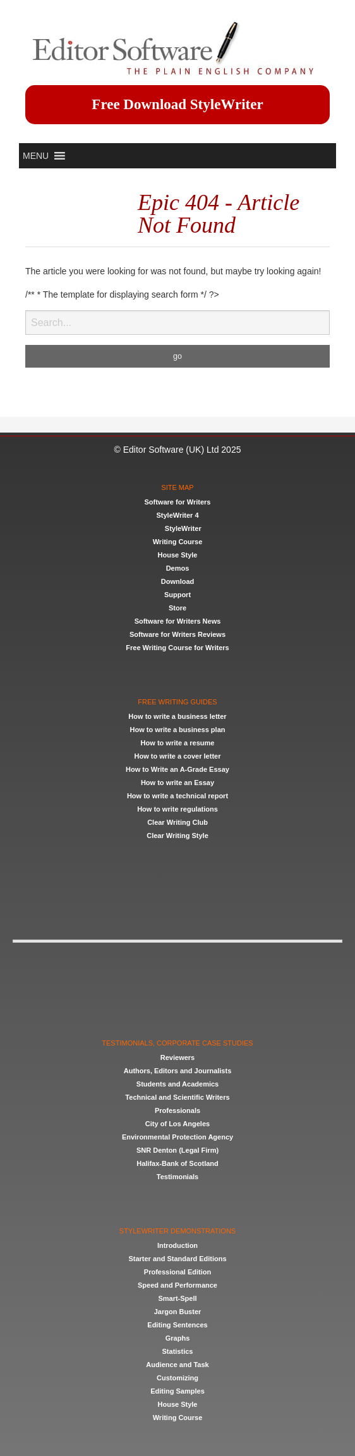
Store (177, 608)
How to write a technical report (177, 796)
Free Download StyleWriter (177, 104)
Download (178, 581)
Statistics (177, 1351)
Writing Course (178, 541)
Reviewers (177, 1057)
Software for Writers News (178, 621)
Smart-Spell (177, 1298)
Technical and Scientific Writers (177, 1097)
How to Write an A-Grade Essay (177, 769)
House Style (178, 555)
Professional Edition (177, 1272)
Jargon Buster (178, 1311)
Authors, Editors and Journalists (178, 1071)
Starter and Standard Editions (177, 1258)
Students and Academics (177, 1084)
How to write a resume (178, 743)
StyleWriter (183, 528)
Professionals (177, 1110)
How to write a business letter (177, 716)
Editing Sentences (177, 1325)
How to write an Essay (177, 782)
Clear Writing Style (177, 835)
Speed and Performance (177, 1285)
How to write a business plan (178, 729)
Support (177, 594)
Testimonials (177, 1176)
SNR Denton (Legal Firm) (177, 1150)
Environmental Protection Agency (177, 1137)
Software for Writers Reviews (177, 634)
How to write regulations (177, 809)
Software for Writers (178, 502)
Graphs (177, 1338)
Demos (178, 568)
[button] (36, 155)
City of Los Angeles (177, 1123)
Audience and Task (177, 1364)
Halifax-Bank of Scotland (177, 1163)
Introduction (177, 1245)
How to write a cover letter (178, 756)
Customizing (177, 1378)
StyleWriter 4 (177, 515)
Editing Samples (177, 1391)
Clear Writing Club (177, 822)
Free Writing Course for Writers (177, 647)
